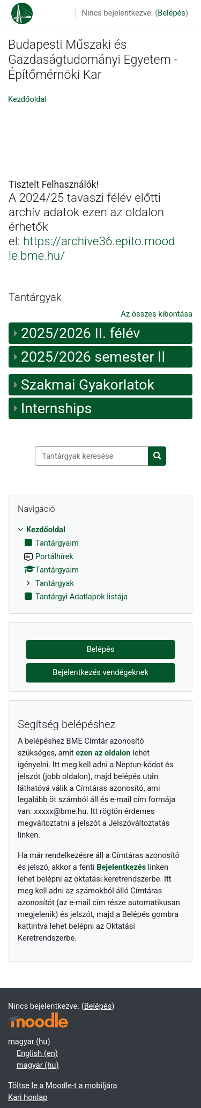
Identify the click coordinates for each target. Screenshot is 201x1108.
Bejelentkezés (121, 867)
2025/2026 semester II (93, 356)
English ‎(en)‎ (37, 1053)
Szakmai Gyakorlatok (87, 384)
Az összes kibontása (156, 314)
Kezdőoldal (27, 99)
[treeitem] (100, 563)
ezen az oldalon (103, 753)
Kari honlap (27, 1097)
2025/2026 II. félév (80, 333)
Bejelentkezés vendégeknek (100, 672)
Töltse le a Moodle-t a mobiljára (62, 1085)
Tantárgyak (54, 583)
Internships (56, 408)
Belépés (171, 13)
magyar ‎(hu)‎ (29, 1041)
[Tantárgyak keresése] (91, 456)
